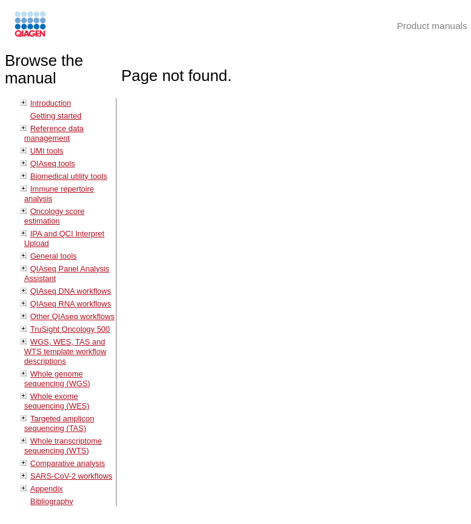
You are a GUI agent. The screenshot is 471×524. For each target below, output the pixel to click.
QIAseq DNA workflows (70, 291)
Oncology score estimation (54, 216)
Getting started (56, 115)
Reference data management (54, 133)
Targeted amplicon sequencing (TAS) (59, 423)
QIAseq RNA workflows (70, 303)
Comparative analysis (67, 463)
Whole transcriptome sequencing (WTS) (63, 445)
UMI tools (46, 150)
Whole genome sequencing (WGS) (57, 378)
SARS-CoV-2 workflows (71, 475)
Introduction (50, 103)
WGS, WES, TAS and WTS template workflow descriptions (65, 351)
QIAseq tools (52, 163)
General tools (53, 255)
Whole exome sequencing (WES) (56, 401)
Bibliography (51, 501)
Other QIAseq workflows (72, 316)
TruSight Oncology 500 (70, 329)
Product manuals (432, 26)
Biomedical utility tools (68, 176)
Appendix (46, 488)
